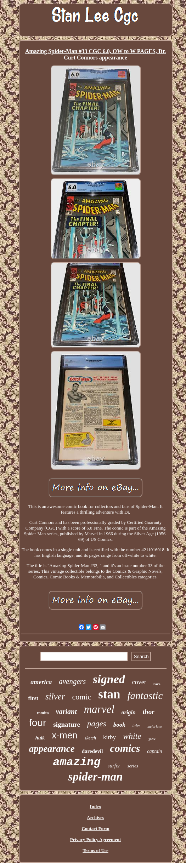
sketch (90, 738)
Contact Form (95, 828)
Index (95, 806)
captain (154, 751)
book (119, 724)
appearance (52, 748)
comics (125, 748)
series (132, 765)
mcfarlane (154, 726)
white (132, 736)
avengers (72, 681)
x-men (64, 735)
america (41, 682)
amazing (76, 762)
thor (148, 711)
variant (66, 711)
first (33, 698)
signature (66, 724)
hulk (40, 738)
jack (152, 739)
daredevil (92, 751)
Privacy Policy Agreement (95, 839)
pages (96, 723)
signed (109, 679)
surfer (114, 765)
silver (55, 696)
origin (129, 712)
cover (139, 682)
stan (109, 694)
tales (137, 725)
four (37, 722)
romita (42, 712)
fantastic (145, 695)
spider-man (95, 776)
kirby (109, 737)
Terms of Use (95, 850)
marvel (99, 709)
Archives (95, 817)
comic (81, 696)
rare (156, 684)
